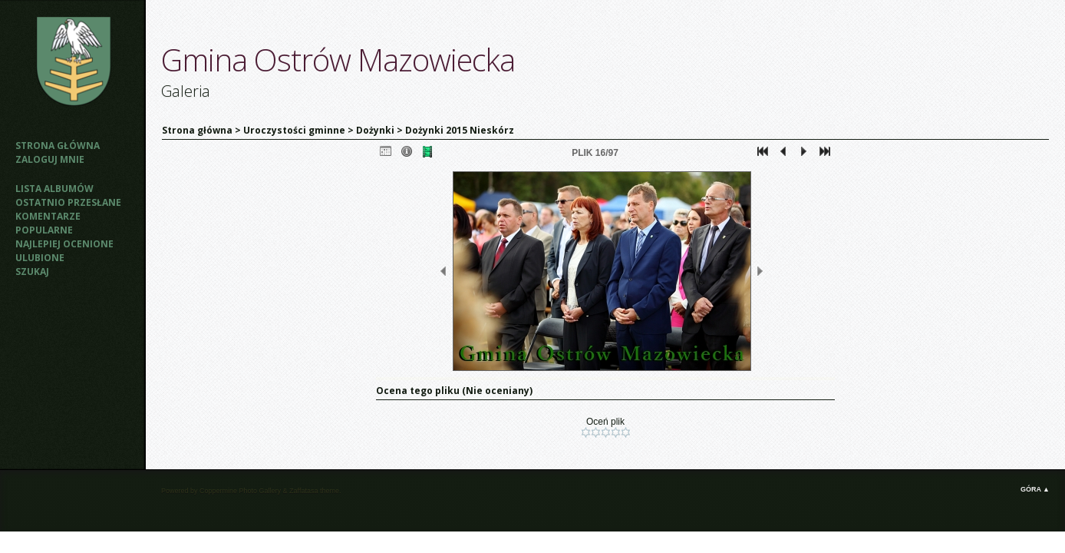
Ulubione (39, 257)
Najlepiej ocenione (64, 243)
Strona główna (57, 145)
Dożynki (375, 130)
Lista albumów (54, 188)
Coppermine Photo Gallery (240, 491)
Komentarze (48, 216)
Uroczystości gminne (294, 130)
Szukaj (32, 271)
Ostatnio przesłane (68, 202)
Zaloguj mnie (49, 159)
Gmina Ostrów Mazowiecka (338, 59)
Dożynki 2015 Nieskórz (459, 130)
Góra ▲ (1035, 489)
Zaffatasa (303, 491)
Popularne (44, 230)
